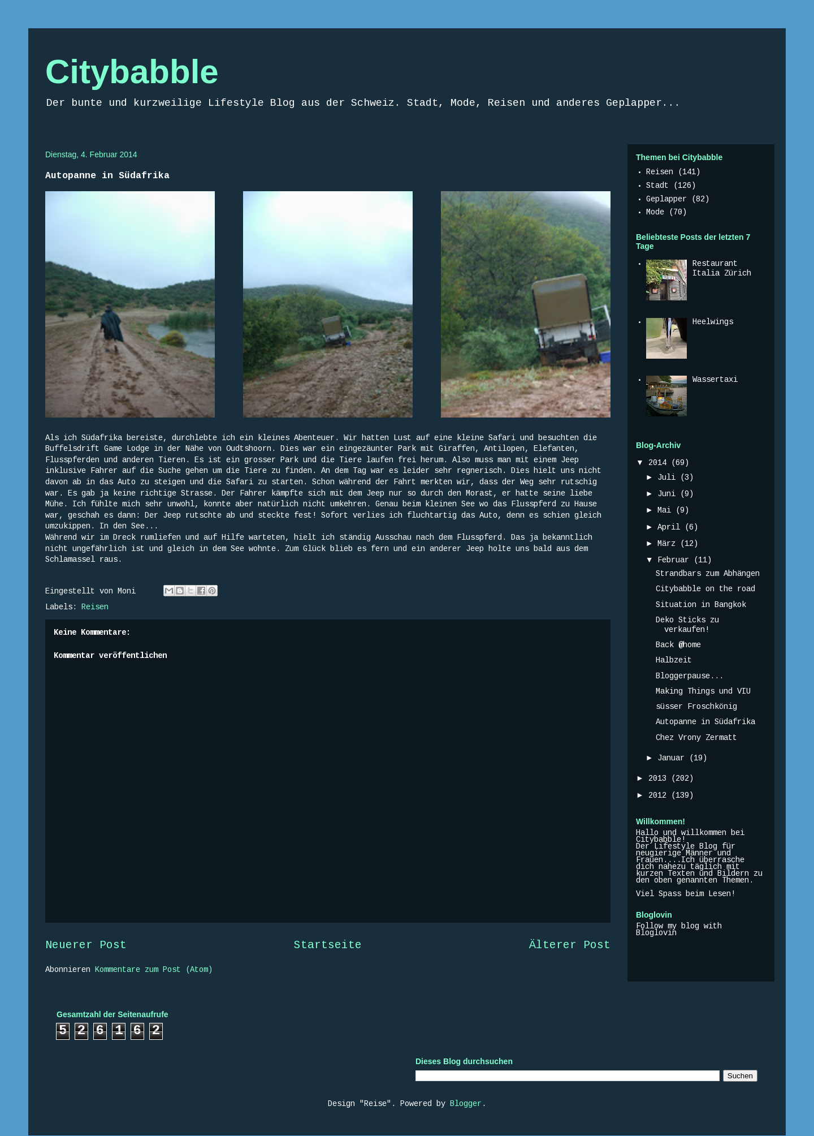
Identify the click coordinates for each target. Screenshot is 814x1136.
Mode (655, 212)
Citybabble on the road (705, 589)
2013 (659, 779)
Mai (666, 510)
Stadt (657, 186)
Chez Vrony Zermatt (696, 738)
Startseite (328, 945)
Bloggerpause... (690, 676)
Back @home (678, 645)
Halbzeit (674, 660)
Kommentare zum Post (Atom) (154, 970)
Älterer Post (569, 945)
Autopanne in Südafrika (705, 722)
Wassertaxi (715, 380)
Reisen (95, 607)
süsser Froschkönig (696, 707)
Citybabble (132, 72)
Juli (668, 478)
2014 (659, 463)
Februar (675, 560)
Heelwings (712, 322)
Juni (668, 494)
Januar (673, 758)
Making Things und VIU (703, 692)
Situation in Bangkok (701, 605)
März (668, 544)
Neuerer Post (86, 945)
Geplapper (666, 199)
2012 (659, 796)
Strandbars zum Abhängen (708, 574)
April (671, 527)
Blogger (466, 1104)
